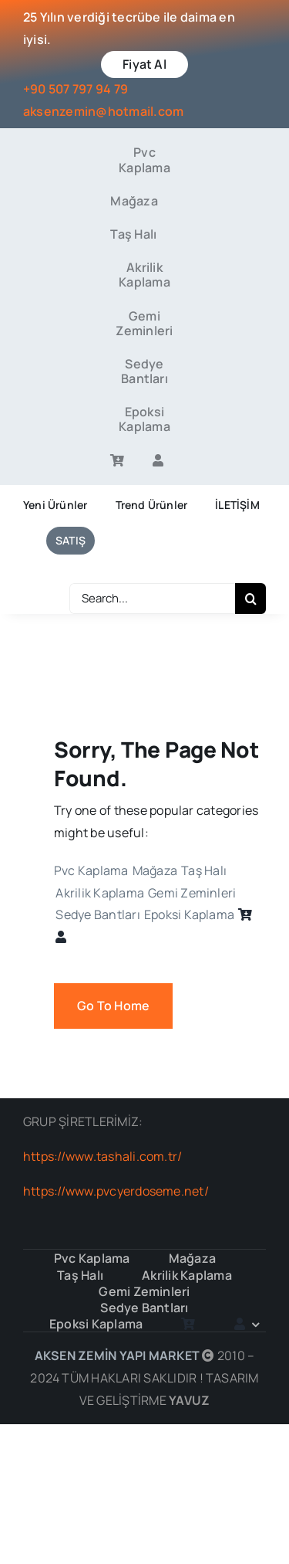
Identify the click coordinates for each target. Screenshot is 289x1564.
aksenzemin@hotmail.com (103, 111)
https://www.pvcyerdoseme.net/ (116, 1190)
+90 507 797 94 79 (75, 88)
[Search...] (152, 598)
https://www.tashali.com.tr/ (102, 1156)
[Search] (250, 598)
